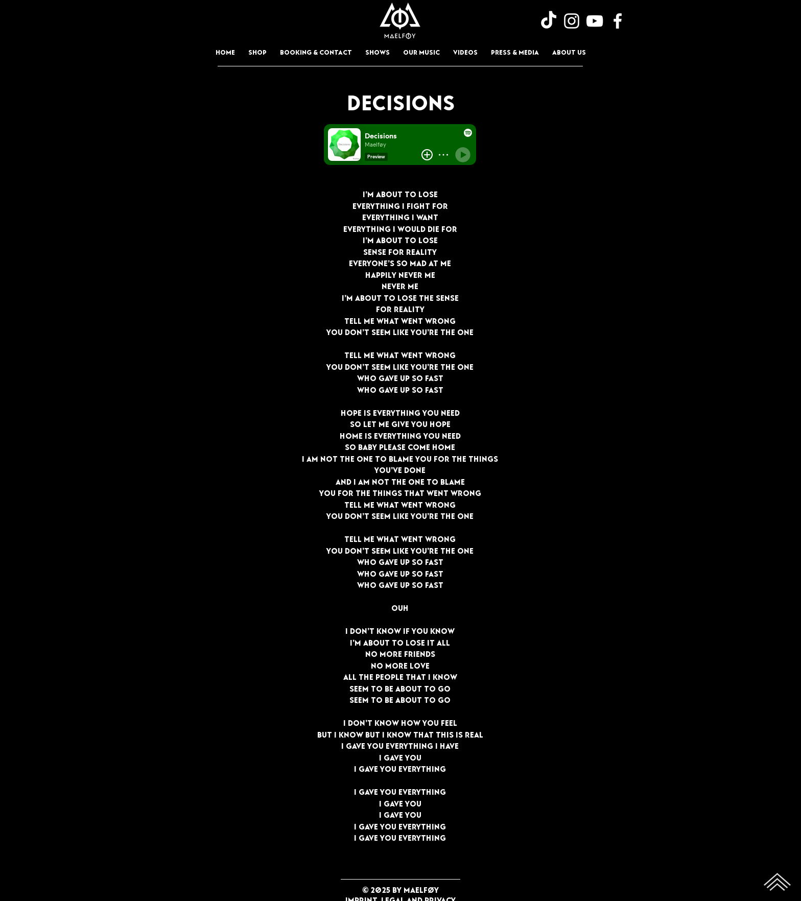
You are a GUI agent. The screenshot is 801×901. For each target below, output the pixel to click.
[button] (421, 51)
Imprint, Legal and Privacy (400, 898)
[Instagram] (571, 21)
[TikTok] (548, 21)
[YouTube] (594, 21)
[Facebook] (617, 21)
